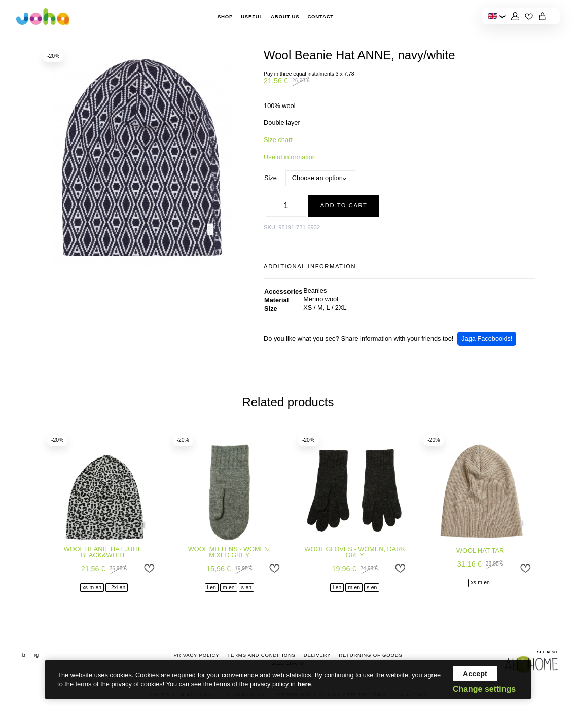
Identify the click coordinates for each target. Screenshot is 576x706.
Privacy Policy (196, 655)
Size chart (278, 140)
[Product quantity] (286, 206)
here (304, 684)
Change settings (484, 689)
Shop (225, 16)
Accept (475, 673)
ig (36, 655)
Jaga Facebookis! (486, 338)
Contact (320, 16)
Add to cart (344, 205)
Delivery (317, 655)
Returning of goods (370, 655)
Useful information (290, 157)
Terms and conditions (261, 655)
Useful (252, 16)
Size (270, 178)
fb (23, 655)
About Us (285, 16)
